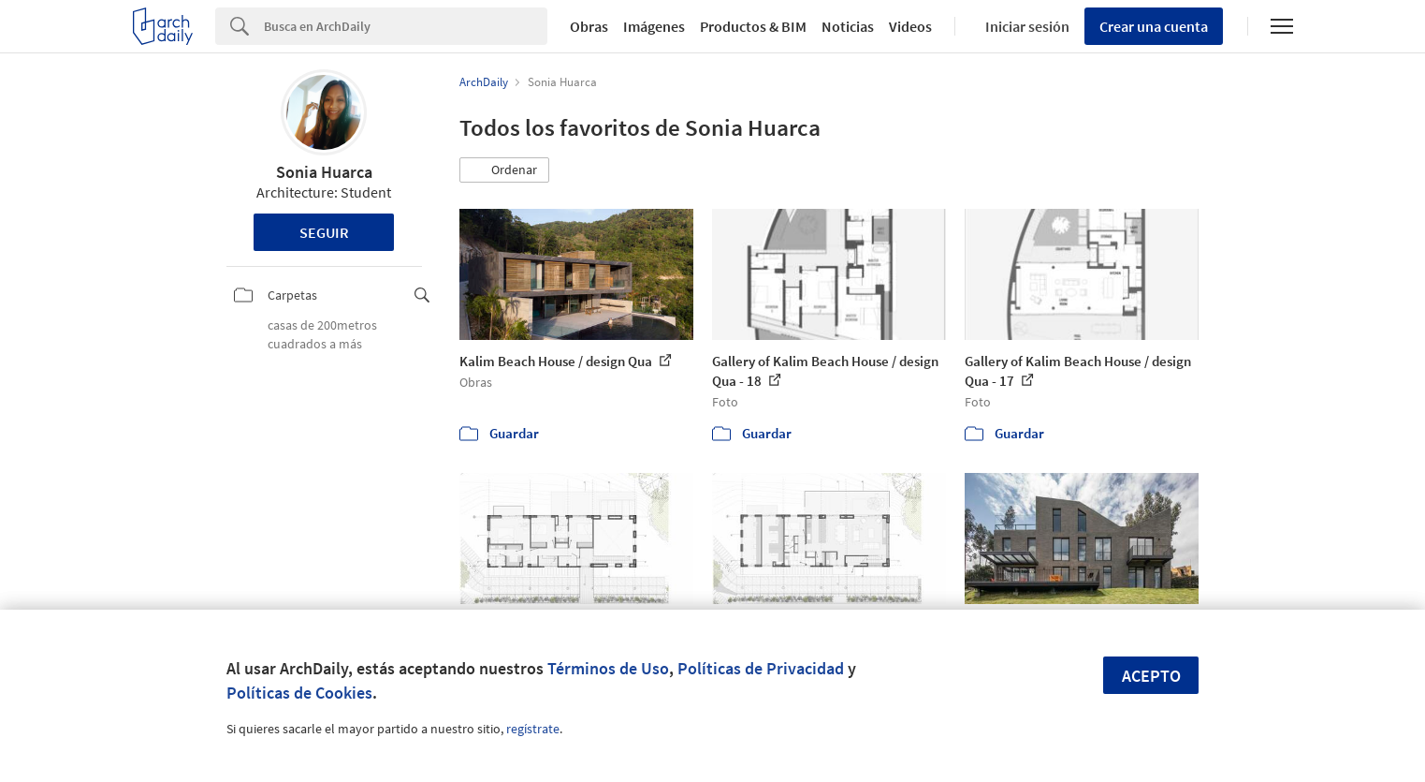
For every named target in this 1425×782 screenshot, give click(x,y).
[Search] (405, 26)
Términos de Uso (608, 668)
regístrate (533, 728)
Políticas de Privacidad (760, 668)
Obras (589, 26)
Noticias (848, 26)
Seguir (324, 232)
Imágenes (654, 26)
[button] (504, 170)
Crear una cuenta (1153, 26)
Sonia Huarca (324, 172)
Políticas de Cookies (299, 692)
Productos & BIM (753, 26)
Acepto (1151, 675)
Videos (910, 26)
